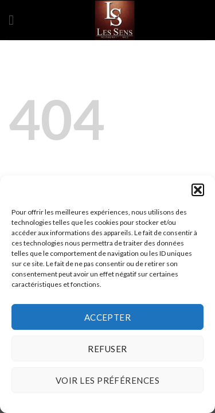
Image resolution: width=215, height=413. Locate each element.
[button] (198, 190)
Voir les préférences (107, 380)
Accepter (107, 317)
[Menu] (15, 20)
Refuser (107, 349)
